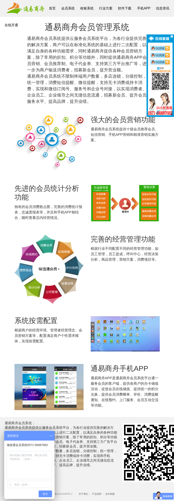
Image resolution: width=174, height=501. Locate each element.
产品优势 (96, 494)
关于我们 (83, 494)
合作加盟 (110, 494)
